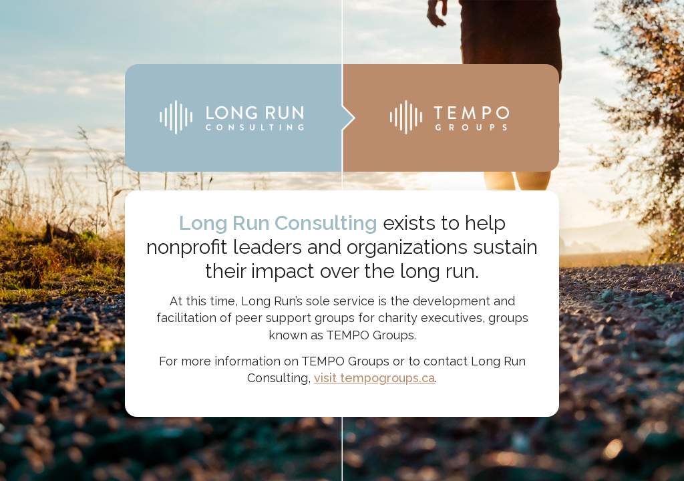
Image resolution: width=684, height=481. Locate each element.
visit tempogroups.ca (374, 378)
